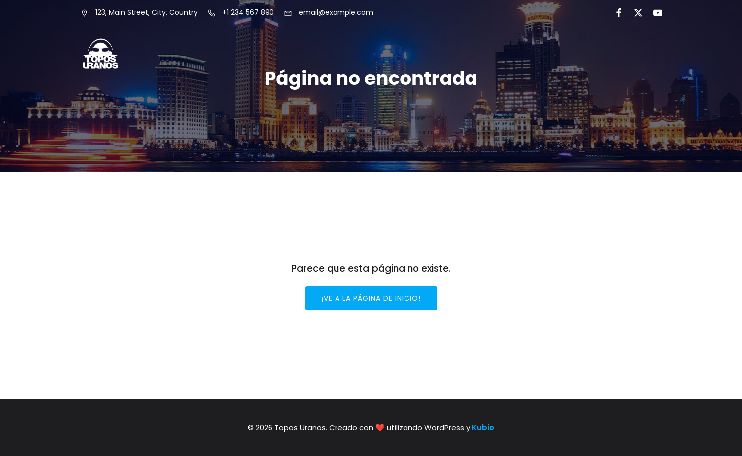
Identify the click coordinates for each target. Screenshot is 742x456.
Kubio (483, 427)
